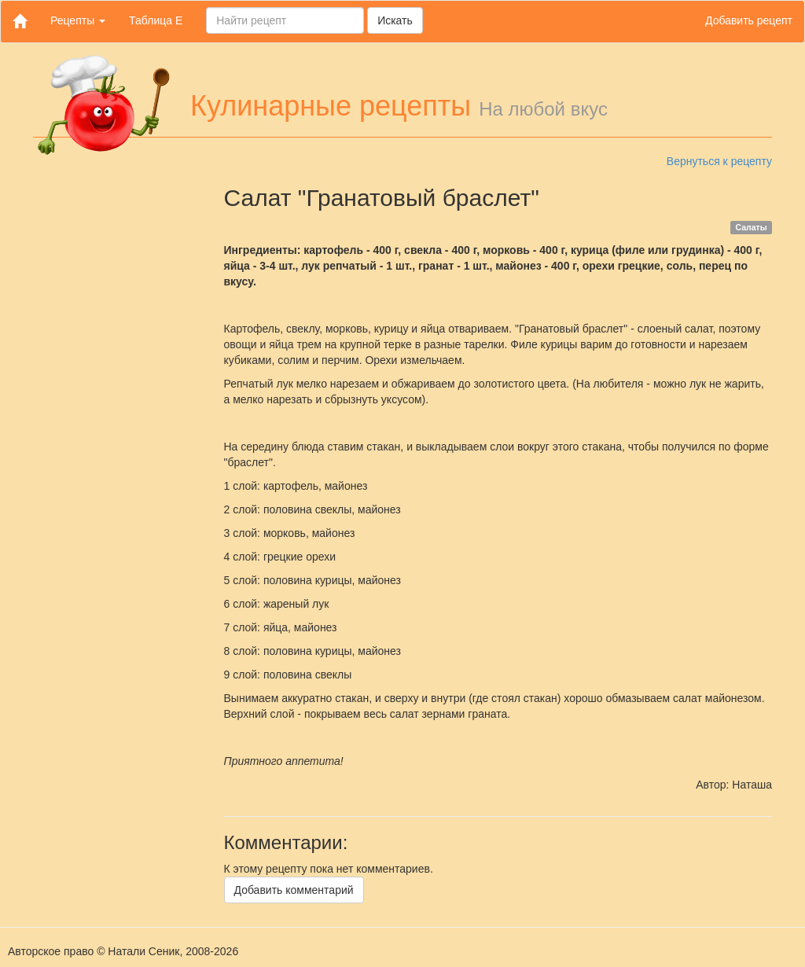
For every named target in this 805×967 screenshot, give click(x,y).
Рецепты (77, 20)
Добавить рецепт (748, 20)
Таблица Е (155, 20)
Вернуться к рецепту (719, 161)
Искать (395, 20)
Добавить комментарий (294, 890)
